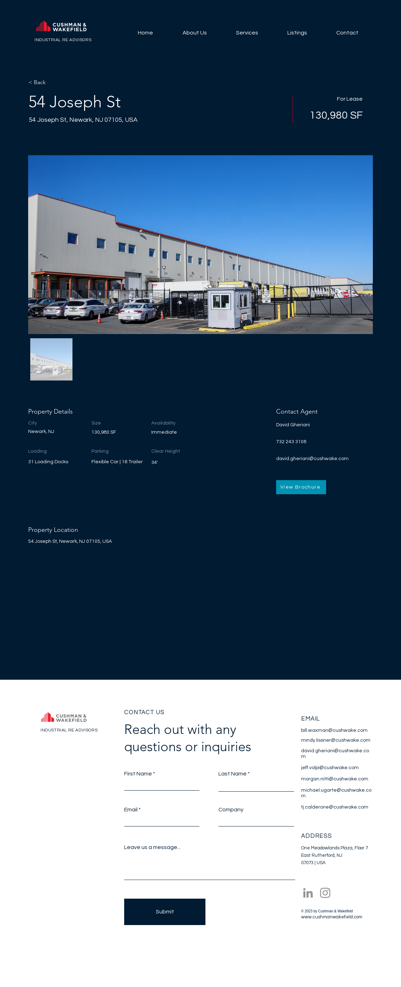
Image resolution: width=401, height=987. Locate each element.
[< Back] (53, 82)
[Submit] (164, 912)
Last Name (232, 774)
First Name (138, 774)
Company (230, 809)
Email (131, 809)
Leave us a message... (152, 847)
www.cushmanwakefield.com (331, 916)
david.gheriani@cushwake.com (312, 458)
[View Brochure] (301, 487)
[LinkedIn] (308, 893)
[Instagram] (325, 893)
